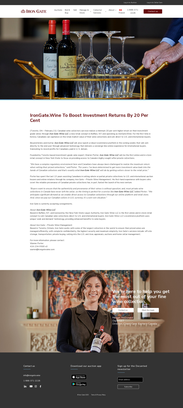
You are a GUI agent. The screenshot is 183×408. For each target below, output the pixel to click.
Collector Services (97, 11)
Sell (75, 10)
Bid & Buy (67, 11)
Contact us (153, 11)
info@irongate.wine (31, 375)
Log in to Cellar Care (154, 3)
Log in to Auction (130, 3)
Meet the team (148, 310)
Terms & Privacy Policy (98, 395)
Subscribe (128, 387)
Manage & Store (84, 11)
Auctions (58, 10)
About (112, 10)
